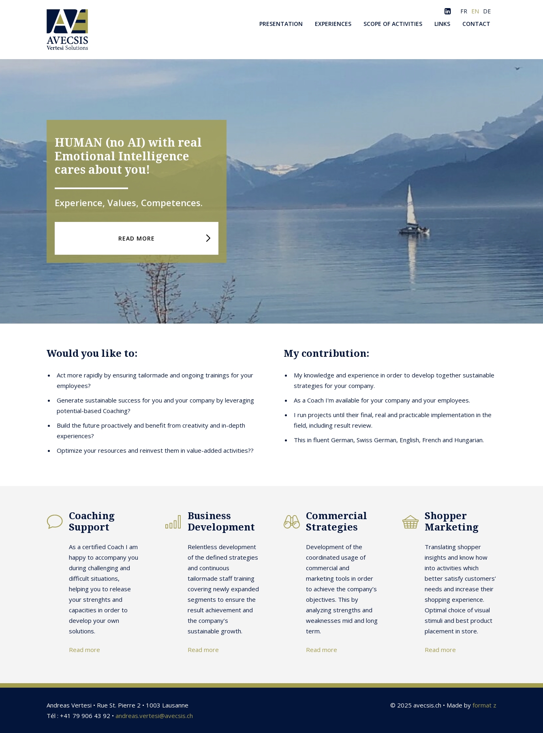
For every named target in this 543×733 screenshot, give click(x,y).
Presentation (281, 24)
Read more (84, 650)
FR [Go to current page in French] (463, 11)
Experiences (333, 24)
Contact (476, 24)
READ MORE (136, 238)
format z (484, 705)
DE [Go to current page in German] (487, 11)
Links (442, 24)
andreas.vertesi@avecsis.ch (154, 716)
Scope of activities (392, 24)
